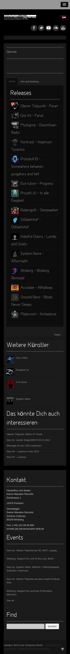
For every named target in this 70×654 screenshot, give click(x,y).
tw (41, 28)
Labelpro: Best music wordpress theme (23, 645)
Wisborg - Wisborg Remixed (30, 273)
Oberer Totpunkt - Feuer (34, 106)
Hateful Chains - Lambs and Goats (33, 239)
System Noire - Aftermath (27, 256)
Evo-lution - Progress (32, 184)
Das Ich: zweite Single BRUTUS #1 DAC (28, 440)
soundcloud (56, 28)
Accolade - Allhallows (32, 288)
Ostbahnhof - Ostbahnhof (26, 222)
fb (34, 28)
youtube (63, 28)
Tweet (57, 334)
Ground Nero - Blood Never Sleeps (31, 300)
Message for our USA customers (24, 445)
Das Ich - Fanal (27, 116)
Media (12, 81)
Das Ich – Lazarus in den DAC (23, 451)
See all (10, 600)
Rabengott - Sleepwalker (34, 210)
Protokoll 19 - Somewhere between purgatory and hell (27, 166)
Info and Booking (29, 81)
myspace (48, 28)
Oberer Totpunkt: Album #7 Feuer (24, 434)
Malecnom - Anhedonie (33, 314)
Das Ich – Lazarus (16, 457)
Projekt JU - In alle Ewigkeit (30, 196)
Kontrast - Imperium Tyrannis (31, 145)
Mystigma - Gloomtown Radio (34, 128)
